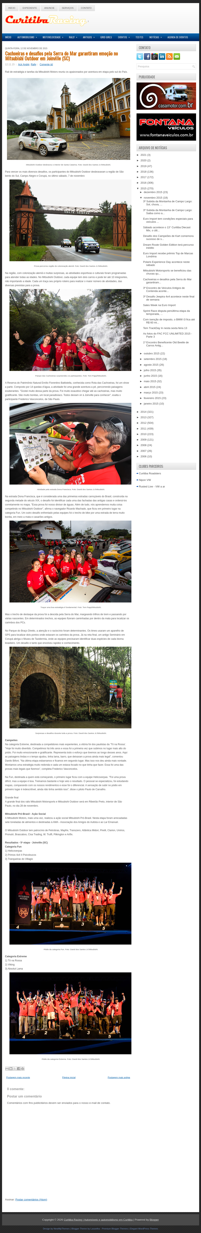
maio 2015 (150, 381)
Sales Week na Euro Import (159, 305)
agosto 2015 (151, 364)
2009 (144, 439)
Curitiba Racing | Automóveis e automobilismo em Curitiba (98, 1219)
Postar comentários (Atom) (31, 1199)
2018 (144, 171)
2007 (144, 450)
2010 (144, 434)
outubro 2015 (152, 353)
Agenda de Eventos (178, 37)
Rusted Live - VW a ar (152, 486)
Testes (139, 37)
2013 (144, 417)
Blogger (154, 1219)
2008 (144, 445)
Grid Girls (106, 37)
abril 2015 (150, 387)
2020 (144, 160)
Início (11, 8)
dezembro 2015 (153, 192)
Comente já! (46, 64)
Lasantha (95, 1228)
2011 (144, 428)
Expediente (30, 8)
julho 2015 (150, 370)
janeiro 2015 (151, 403)
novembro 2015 (153, 197)
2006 (144, 456)
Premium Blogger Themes (115, 1228)
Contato (86, 8)
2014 (144, 411)
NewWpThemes (62, 1228)
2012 (144, 422)
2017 (144, 177)
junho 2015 (151, 375)
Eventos (125, 36)
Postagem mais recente (18, 1077)
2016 (144, 182)
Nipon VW (145, 479)
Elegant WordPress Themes (144, 1228)
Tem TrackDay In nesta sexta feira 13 (165, 328)
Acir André (23, 64)
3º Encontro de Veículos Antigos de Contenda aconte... (164, 289)
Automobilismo (28, 36)
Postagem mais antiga (119, 1077)
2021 (144, 154)
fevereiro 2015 (153, 398)
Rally (74, 36)
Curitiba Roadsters (150, 473)
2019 (144, 166)
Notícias (156, 36)
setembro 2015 (153, 359)
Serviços (68, 8)
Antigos (90, 36)
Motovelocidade (54, 36)
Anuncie (49, 8)
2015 (144, 188)
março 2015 (151, 392)
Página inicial (69, 1077)
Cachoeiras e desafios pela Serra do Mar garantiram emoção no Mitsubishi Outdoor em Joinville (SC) (61, 56)
